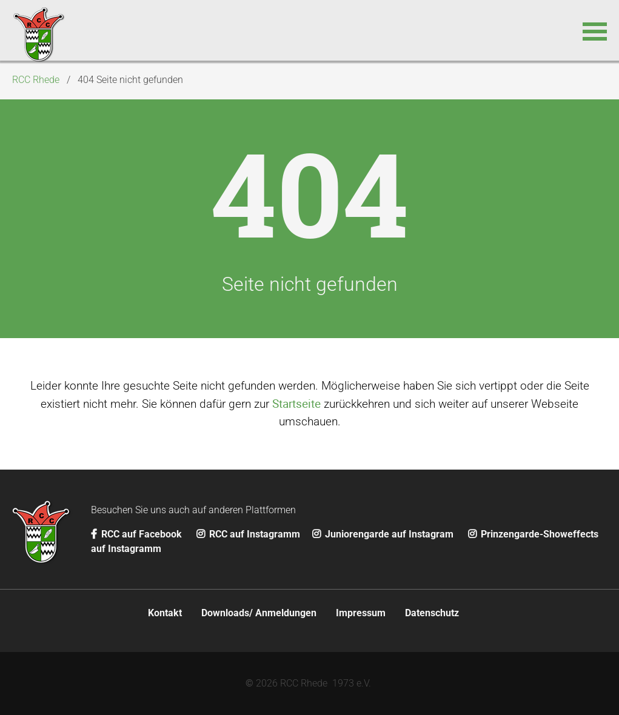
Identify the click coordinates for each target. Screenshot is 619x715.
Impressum (361, 613)
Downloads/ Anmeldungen (258, 613)
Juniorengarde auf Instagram (384, 534)
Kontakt (165, 613)
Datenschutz (432, 613)
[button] (595, 30)
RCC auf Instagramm (248, 534)
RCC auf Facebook (137, 534)
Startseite (296, 403)
